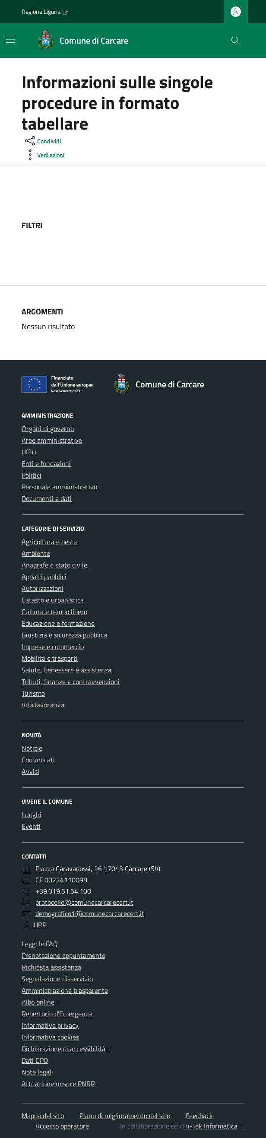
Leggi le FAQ (40, 943)
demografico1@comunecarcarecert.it (89, 913)
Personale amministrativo (59, 487)
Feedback (199, 1115)
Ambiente (36, 553)
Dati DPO (35, 1060)
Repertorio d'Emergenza (57, 1013)
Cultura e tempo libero (54, 611)
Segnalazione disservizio (57, 978)
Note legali (37, 1072)
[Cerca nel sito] (235, 41)
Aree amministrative (52, 440)
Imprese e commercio (53, 646)
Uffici (29, 452)
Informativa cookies (50, 1037)
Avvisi (30, 771)
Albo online (41, 1002)
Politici (31, 475)
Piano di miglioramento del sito (124, 1115)
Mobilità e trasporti (50, 658)
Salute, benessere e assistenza (66, 670)
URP (40, 924)
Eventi (31, 826)
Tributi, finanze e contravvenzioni (71, 681)
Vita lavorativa (43, 705)
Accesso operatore (62, 1126)
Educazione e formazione (58, 623)
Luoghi (31, 814)
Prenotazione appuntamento (63, 955)
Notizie (32, 748)
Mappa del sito (43, 1115)
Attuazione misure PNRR (58, 1083)
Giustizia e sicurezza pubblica (64, 635)
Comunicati (38, 759)
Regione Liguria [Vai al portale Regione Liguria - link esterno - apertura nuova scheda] (45, 11)
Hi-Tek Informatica (213, 1126)
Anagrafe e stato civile (54, 565)
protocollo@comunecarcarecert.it (84, 902)
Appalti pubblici (44, 576)
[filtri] (179, 225)
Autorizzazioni (42, 588)
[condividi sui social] (42, 141)
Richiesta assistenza (51, 967)
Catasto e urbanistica (53, 600)
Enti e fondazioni (46, 463)
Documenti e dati (47, 498)
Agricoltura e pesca (50, 541)
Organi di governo (48, 428)
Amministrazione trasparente (65, 990)
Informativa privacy (50, 1025)
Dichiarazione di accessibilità (67, 1048)
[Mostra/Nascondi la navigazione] (10, 40)
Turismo (33, 693)
